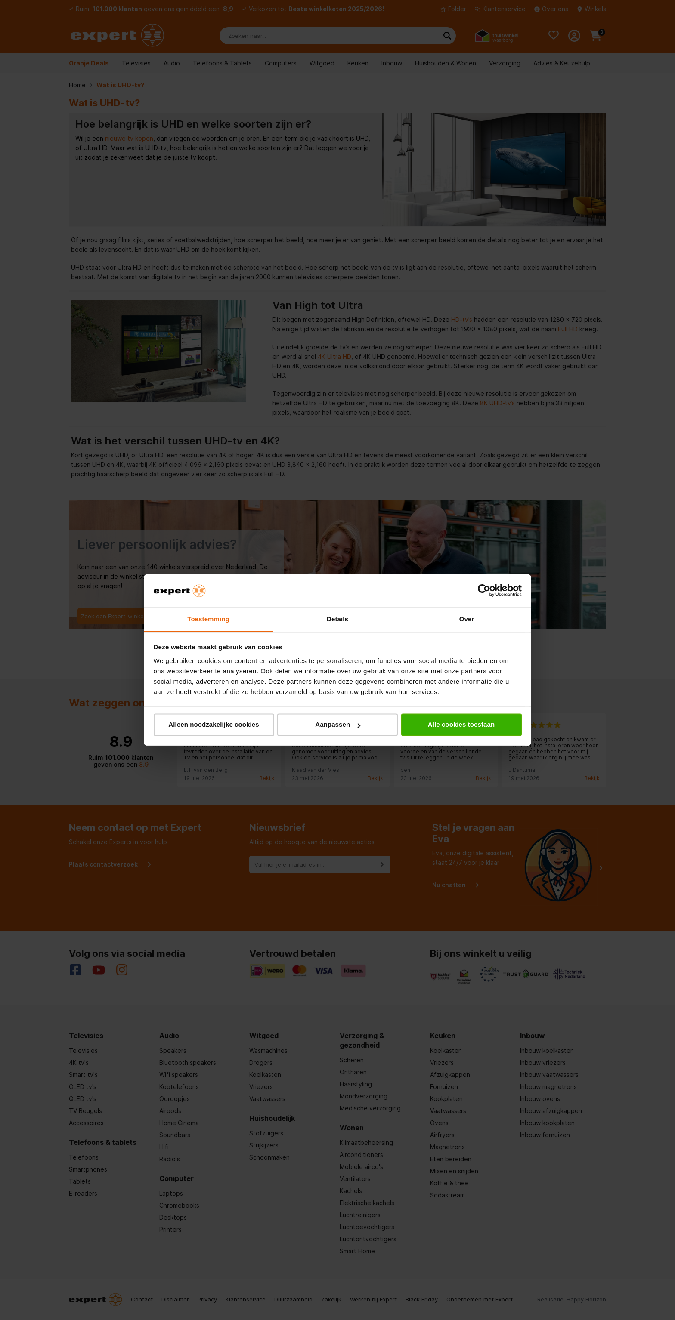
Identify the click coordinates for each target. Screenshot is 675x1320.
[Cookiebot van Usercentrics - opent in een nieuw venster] (484, 590)
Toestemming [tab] (208, 619)
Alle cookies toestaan (461, 724)
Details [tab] (337, 619)
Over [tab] (466, 619)
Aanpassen (337, 724)
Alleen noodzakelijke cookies (213, 724)
